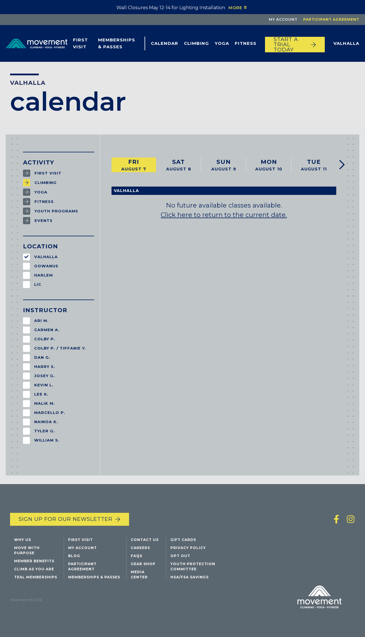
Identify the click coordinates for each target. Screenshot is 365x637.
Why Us (22, 540)
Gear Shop (143, 564)
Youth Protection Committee (192, 566)
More (235, 7)
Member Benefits (34, 561)
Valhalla (346, 43)
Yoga (222, 43)
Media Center (139, 574)
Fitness (245, 43)
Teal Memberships (35, 577)
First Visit (80, 43)
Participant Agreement (331, 19)
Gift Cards (183, 540)
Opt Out (180, 556)
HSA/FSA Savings (189, 577)
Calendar (164, 43)
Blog (74, 556)
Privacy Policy (188, 548)
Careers (140, 548)
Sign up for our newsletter (65, 519)
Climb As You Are (34, 569)
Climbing (196, 43)
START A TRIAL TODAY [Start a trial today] (286, 44)
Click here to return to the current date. (224, 215)
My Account (283, 19)
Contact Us (145, 540)
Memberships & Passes (116, 43)
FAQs (136, 556)
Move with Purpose (27, 550)
